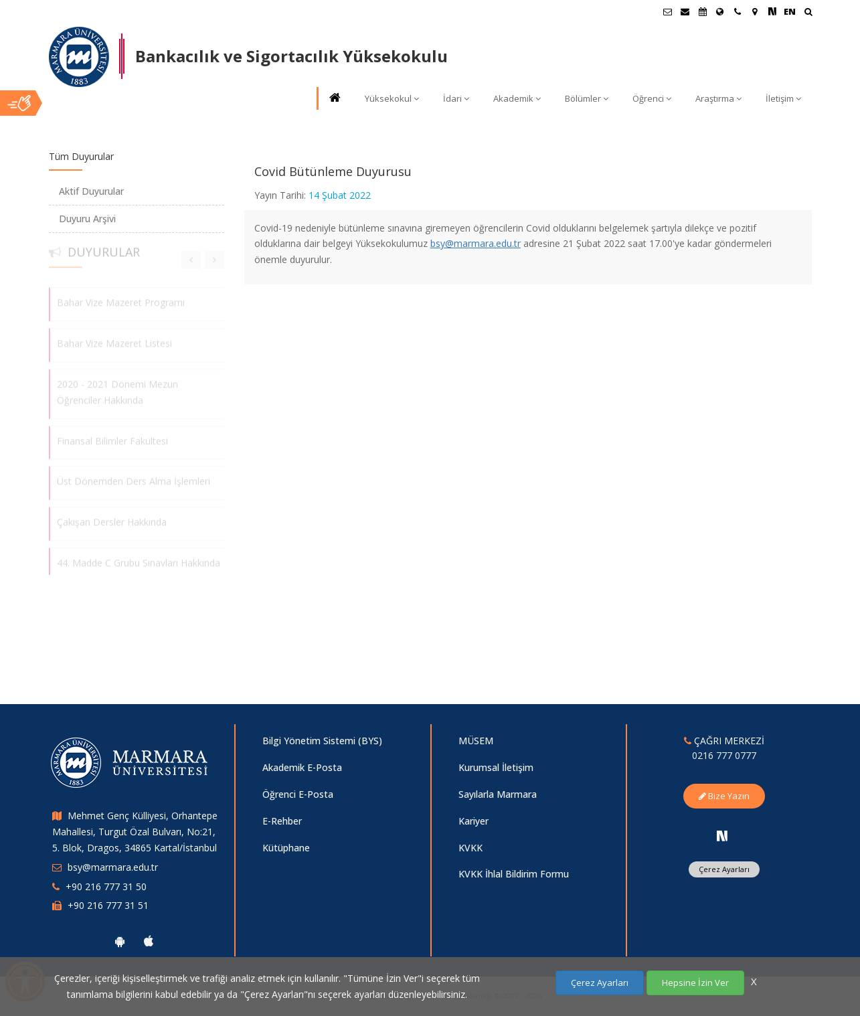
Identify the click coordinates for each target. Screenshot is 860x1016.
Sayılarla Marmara (497, 794)
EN (790, 11)
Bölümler (586, 98)
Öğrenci (651, 98)
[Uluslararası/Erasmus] (720, 11)
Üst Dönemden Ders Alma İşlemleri (133, 477)
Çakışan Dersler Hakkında (112, 518)
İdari (456, 98)
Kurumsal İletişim (495, 767)
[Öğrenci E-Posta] (668, 11)
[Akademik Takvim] (702, 11)
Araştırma (718, 98)
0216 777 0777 (724, 755)
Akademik (517, 98)
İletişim (783, 98)
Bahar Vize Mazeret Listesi (114, 339)
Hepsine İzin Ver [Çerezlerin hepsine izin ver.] (695, 983)
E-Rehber (282, 821)
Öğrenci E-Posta (297, 794)
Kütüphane (286, 847)
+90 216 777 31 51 (108, 905)
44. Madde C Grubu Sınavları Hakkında (138, 559)
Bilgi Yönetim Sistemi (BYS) (322, 740)
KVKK (470, 847)
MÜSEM (475, 740)
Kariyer (473, 821)
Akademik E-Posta (302, 767)
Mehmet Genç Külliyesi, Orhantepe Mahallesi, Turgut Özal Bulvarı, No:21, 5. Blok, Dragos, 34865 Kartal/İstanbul (135, 831)
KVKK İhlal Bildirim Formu (513, 873)
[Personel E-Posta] (685, 11)
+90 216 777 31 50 (106, 886)
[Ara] (808, 13)
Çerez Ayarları (724, 869)
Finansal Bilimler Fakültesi (112, 436)
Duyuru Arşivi (87, 218)
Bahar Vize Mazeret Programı (121, 298)
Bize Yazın (724, 796)
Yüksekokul (392, 98)
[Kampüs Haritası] (755, 11)
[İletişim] (737, 11)
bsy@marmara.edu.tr (475, 243)
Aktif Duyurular (91, 191)
